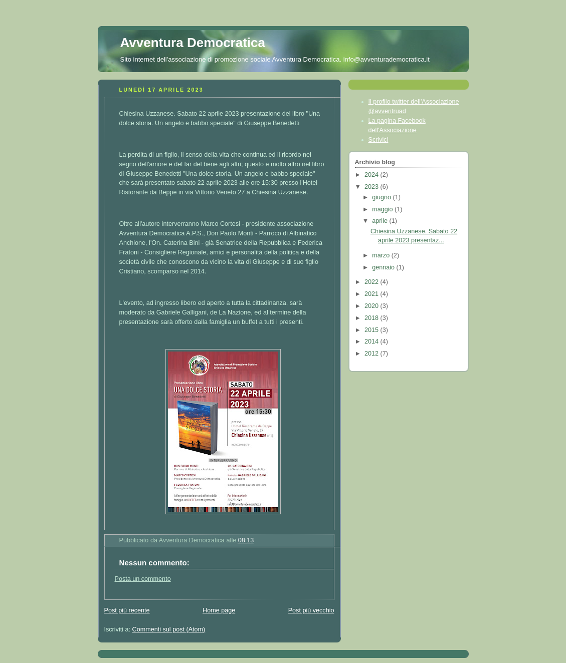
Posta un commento (143, 578)
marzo (382, 255)
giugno (382, 197)
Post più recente (127, 610)
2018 (372, 317)
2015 (372, 330)
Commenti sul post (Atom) (169, 629)
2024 (372, 174)
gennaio (384, 267)
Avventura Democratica (193, 42)
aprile (380, 220)
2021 (372, 293)
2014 (372, 341)
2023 (372, 186)
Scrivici (378, 139)
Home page (219, 610)
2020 (372, 305)
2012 (372, 353)
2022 (372, 281)
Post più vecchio (311, 610)
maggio (383, 209)
